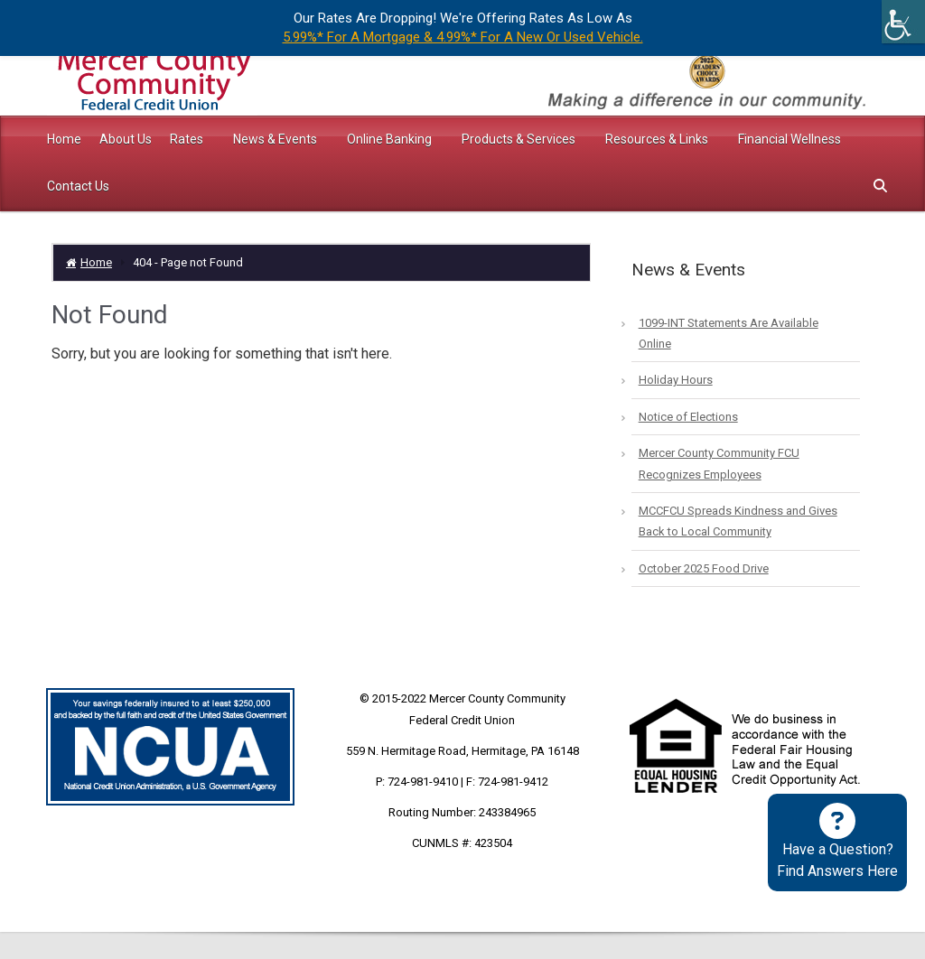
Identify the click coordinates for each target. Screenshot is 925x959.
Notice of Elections (688, 417)
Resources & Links (658, 139)
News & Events (276, 139)
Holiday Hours (676, 379)
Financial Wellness (789, 139)
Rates (188, 139)
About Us (125, 139)
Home (64, 139)
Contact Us (78, 186)
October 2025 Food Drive (704, 568)
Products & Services (520, 139)
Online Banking (390, 139)
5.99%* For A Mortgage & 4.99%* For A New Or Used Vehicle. (463, 37)
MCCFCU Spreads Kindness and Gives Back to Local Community (738, 521)
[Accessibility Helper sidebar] (903, 21)
